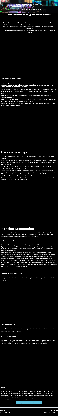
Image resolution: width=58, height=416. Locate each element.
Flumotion (9, 91)
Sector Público (6, 97)
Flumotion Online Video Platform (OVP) (13, 99)
